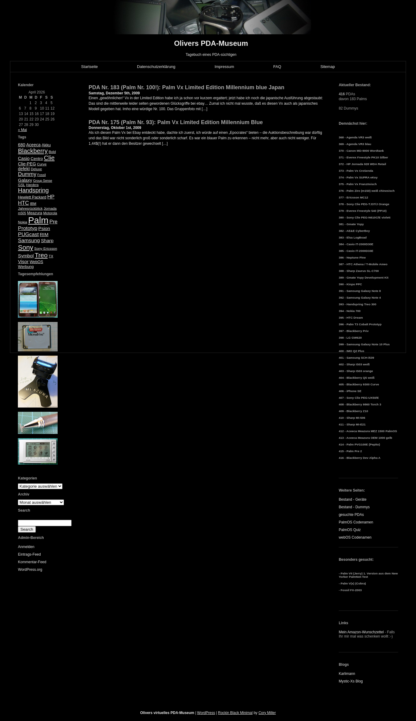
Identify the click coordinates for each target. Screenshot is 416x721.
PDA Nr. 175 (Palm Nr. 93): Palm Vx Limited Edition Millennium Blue (176, 122)
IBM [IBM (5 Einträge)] (33, 203)
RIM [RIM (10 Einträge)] (44, 234)
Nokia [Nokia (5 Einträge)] (22, 222)
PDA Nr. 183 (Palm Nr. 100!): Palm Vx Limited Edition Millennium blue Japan (186, 87)
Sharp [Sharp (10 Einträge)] (47, 240)
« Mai (22, 130)
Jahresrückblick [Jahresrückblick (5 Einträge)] (30, 208)
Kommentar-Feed (32, 562)
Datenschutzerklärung (156, 66)
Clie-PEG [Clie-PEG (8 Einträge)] (27, 163)
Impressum (224, 66)
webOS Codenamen (355, 537)
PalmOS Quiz (350, 530)
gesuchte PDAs (351, 515)
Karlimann (347, 674)
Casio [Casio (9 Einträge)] (23, 158)
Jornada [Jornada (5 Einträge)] (50, 208)
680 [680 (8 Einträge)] (21, 144)
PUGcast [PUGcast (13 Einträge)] (28, 234)
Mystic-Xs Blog (351, 681)
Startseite (89, 66)
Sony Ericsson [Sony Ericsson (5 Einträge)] (45, 248)
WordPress (206, 713)
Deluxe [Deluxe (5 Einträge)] (36, 169)
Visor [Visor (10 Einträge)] (23, 261)
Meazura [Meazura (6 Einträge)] (34, 213)
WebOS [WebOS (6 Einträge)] (36, 261)
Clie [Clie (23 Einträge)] (49, 157)
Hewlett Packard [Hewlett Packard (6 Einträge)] (32, 197)
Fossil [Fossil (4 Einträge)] (41, 175)
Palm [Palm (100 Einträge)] (38, 220)
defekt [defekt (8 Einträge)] (24, 168)
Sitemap (327, 66)
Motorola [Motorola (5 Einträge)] (50, 213)
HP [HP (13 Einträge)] (51, 197)
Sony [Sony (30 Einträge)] (25, 247)
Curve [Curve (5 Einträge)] (41, 164)
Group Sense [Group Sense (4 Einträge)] (42, 180)
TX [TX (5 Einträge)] (51, 256)
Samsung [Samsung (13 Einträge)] (29, 240)
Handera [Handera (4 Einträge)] (32, 185)
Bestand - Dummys (354, 507)
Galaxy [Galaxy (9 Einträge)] (25, 180)
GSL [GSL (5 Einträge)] (21, 185)
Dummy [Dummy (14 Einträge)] (27, 174)
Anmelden (26, 547)
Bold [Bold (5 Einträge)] (52, 152)
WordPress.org (30, 569)
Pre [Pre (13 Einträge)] (53, 222)
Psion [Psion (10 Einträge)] (44, 228)
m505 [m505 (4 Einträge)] (22, 213)
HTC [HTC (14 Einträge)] (23, 203)
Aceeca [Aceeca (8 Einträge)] (33, 144)
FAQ (277, 66)
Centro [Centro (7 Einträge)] (37, 158)
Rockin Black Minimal (235, 713)
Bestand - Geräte (352, 499)
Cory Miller (267, 713)
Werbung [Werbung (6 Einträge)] (26, 266)
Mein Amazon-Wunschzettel (361, 632)
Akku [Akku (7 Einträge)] (46, 145)
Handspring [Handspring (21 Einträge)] (33, 190)
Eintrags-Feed (29, 554)
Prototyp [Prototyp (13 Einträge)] (27, 228)
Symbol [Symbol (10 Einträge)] (26, 255)
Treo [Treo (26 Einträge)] (41, 255)
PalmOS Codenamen (356, 522)
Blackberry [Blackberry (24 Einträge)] (33, 150)
